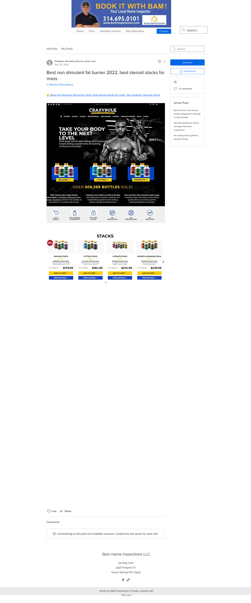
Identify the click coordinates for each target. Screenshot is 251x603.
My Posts (67, 48)
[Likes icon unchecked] (49, 511)
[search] (187, 49)
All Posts (52, 48)
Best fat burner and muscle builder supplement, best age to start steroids (187, 114)
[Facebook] (123, 580)
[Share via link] (65, 511)
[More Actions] (163, 61)
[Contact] (164, 31)
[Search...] (193, 30)
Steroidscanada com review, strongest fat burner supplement (186, 126)
